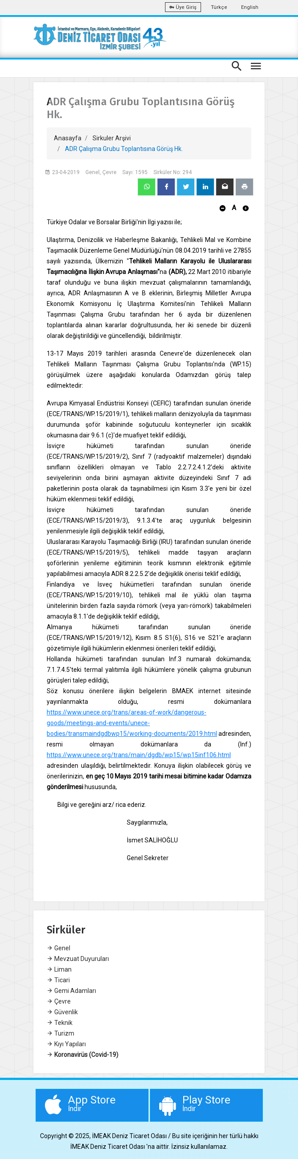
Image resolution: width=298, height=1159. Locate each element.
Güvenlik (62, 1012)
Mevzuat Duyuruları (78, 958)
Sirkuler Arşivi (112, 138)
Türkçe (219, 7)
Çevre (59, 1001)
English (249, 7)
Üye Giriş (183, 7)
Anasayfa (67, 138)
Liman (59, 969)
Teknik (59, 1022)
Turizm (60, 1033)
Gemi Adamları (71, 990)
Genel (58, 948)
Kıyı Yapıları (66, 1044)
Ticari (58, 980)
